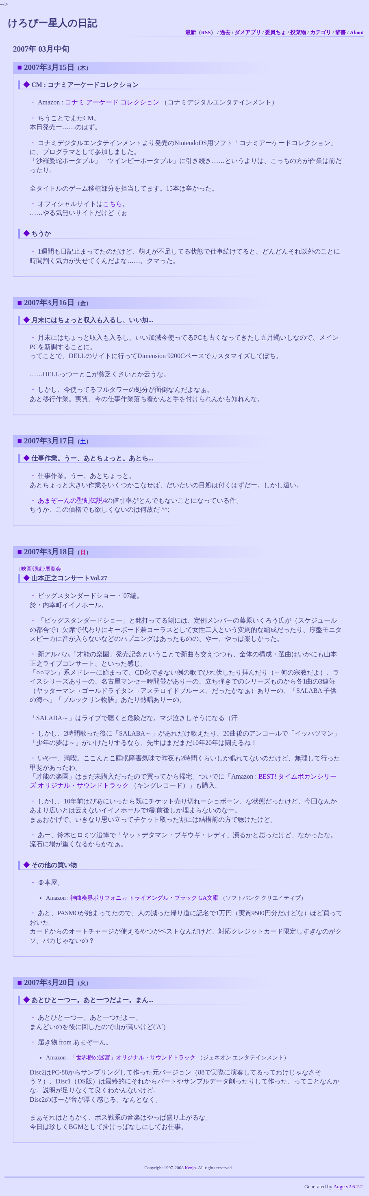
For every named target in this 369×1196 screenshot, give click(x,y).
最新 (190, 32)
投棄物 (298, 32)
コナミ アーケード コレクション (112, 102)
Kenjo (190, 1167)
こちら (112, 203)
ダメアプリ (247, 32)
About (357, 32)
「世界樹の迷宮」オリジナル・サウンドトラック (132, 1057)
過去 (225, 32)
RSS (206, 32)
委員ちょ (275, 32)
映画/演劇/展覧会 (41, 569)
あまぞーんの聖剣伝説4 (72, 500)
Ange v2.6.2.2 (348, 1186)
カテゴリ (320, 32)
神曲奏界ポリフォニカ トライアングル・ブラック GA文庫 (144, 897)
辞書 (340, 32)
